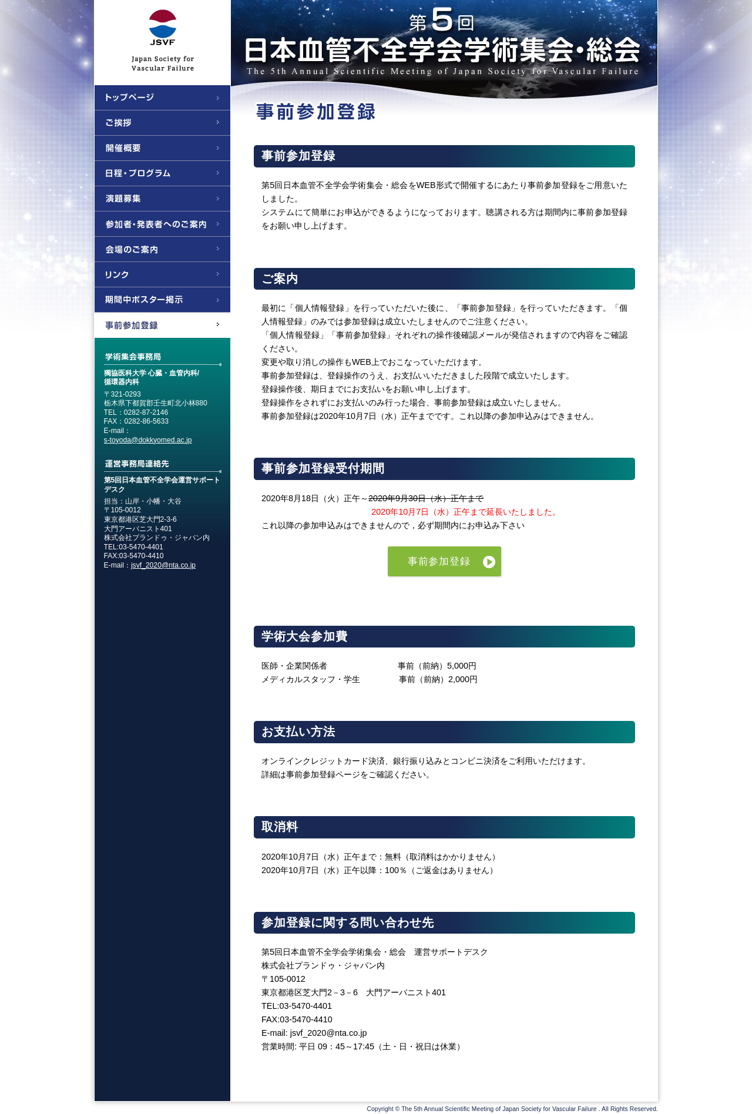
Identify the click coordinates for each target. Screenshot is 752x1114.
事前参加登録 (439, 561)
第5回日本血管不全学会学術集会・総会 (376, 38)
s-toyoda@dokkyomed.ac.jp (148, 440)
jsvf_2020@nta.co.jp (163, 565)
